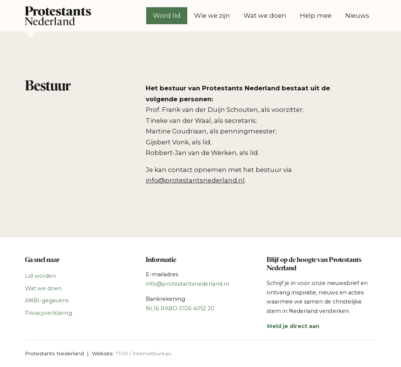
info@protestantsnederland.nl (187, 283)
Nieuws (357, 15)
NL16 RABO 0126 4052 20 (180, 308)
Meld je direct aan (293, 326)
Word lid (166, 15)
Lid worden (40, 276)
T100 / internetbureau (143, 353)
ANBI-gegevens (47, 300)
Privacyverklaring (48, 313)
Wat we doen (265, 15)
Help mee (316, 15)
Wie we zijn (212, 15)
